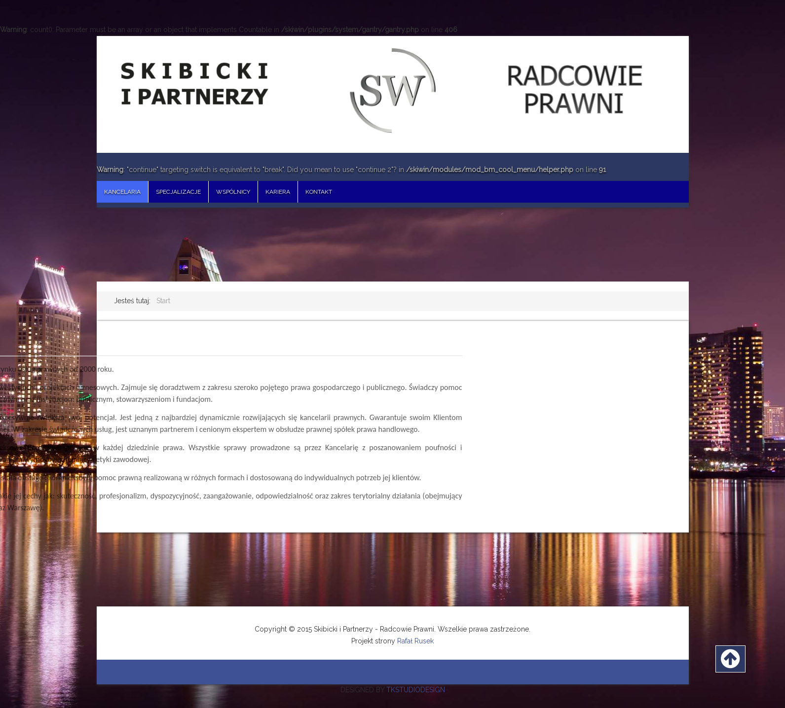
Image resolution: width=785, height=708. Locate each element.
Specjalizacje (178, 191)
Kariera (277, 191)
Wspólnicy (233, 191)
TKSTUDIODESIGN (415, 690)
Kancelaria (122, 191)
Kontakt (318, 191)
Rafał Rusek (415, 641)
